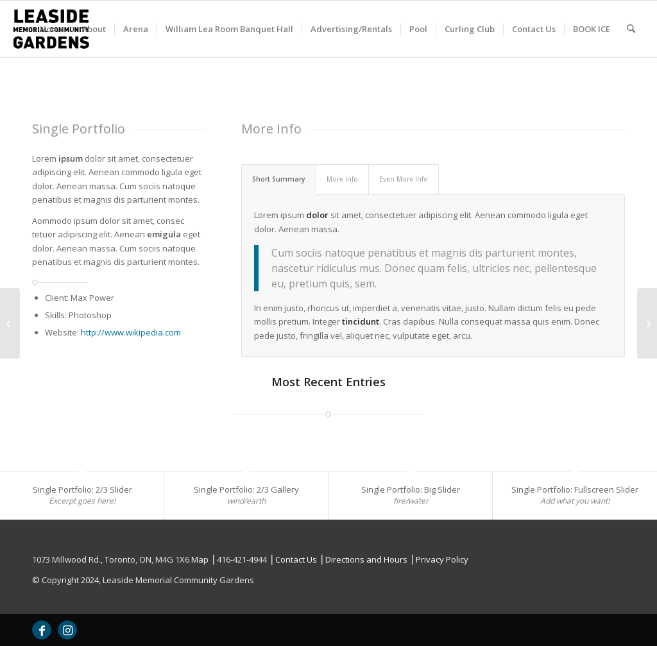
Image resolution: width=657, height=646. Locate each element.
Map (200, 559)
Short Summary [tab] (278, 178)
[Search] (631, 29)
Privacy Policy (442, 559)
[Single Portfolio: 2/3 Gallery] (647, 323)
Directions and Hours (366, 559)
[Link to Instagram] (67, 630)
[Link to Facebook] (41, 630)
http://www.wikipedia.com (131, 332)
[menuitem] (52, 29)
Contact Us (296, 559)
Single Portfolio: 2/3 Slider (82, 489)
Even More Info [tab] (403, 178)
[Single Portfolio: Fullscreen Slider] (10, 323)
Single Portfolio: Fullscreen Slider (574, 489)
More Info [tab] (342, 178)
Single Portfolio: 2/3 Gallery (246, 489)
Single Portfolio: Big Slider (410, 489)
